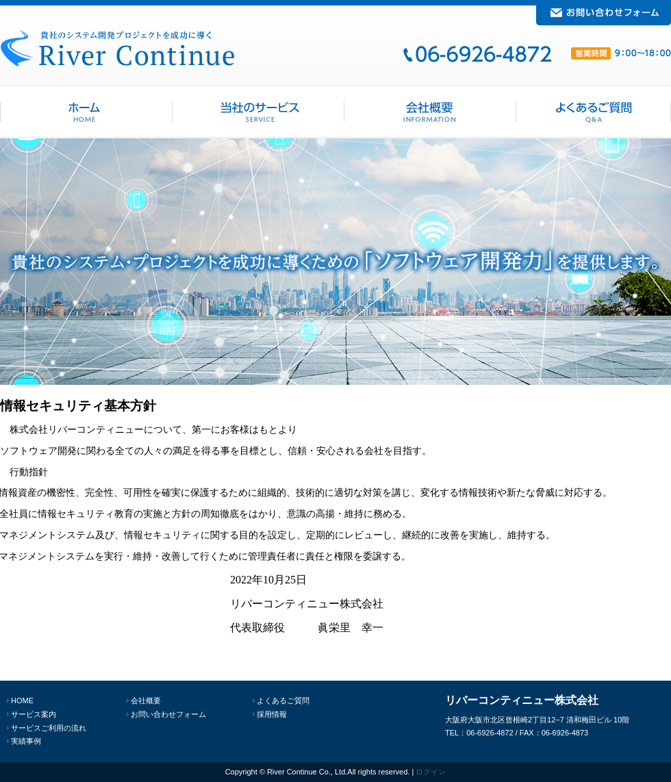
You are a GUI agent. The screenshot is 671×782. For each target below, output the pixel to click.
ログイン (431, 772)
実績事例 (26, 741)
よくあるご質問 (283, 700)
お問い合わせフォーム (168, 714)
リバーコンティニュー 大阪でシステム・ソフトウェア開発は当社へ (117, 47)
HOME (22, 700)
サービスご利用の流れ (48, 728)
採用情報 (272, 714)
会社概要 (146, 700)
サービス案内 (33, 714)
